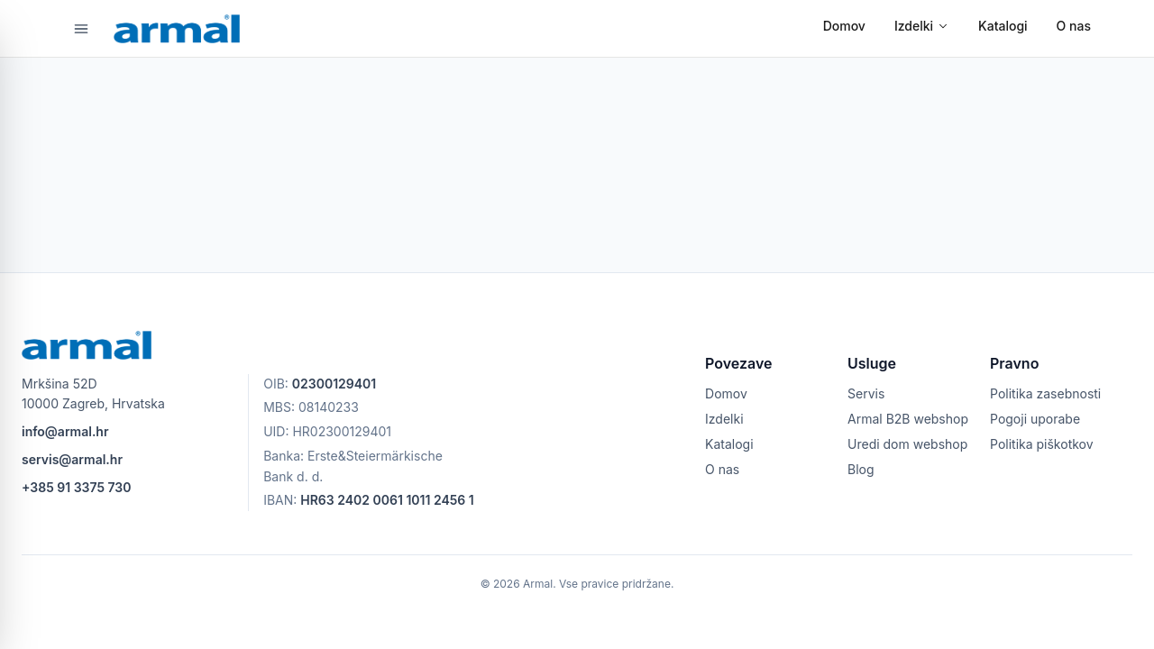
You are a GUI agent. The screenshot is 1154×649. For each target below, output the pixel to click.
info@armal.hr (65, 431)
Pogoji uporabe (1035, 418)
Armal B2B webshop (907, 418)
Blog (861, 469)
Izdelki (921, 25)
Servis (865, 393)
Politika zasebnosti (1045, 393)
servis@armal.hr (72, 459)
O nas (1074, 25)
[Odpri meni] (81, 29)
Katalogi (1003, 25)
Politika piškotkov (1042, 444)
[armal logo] (177, 28)
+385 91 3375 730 (77, 487)
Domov (844, 25)
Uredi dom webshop (907, 444)
